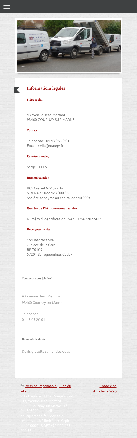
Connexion (108, 385)
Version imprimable (39, 385)
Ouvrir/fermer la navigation (68, 6)
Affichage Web (105, 390)
